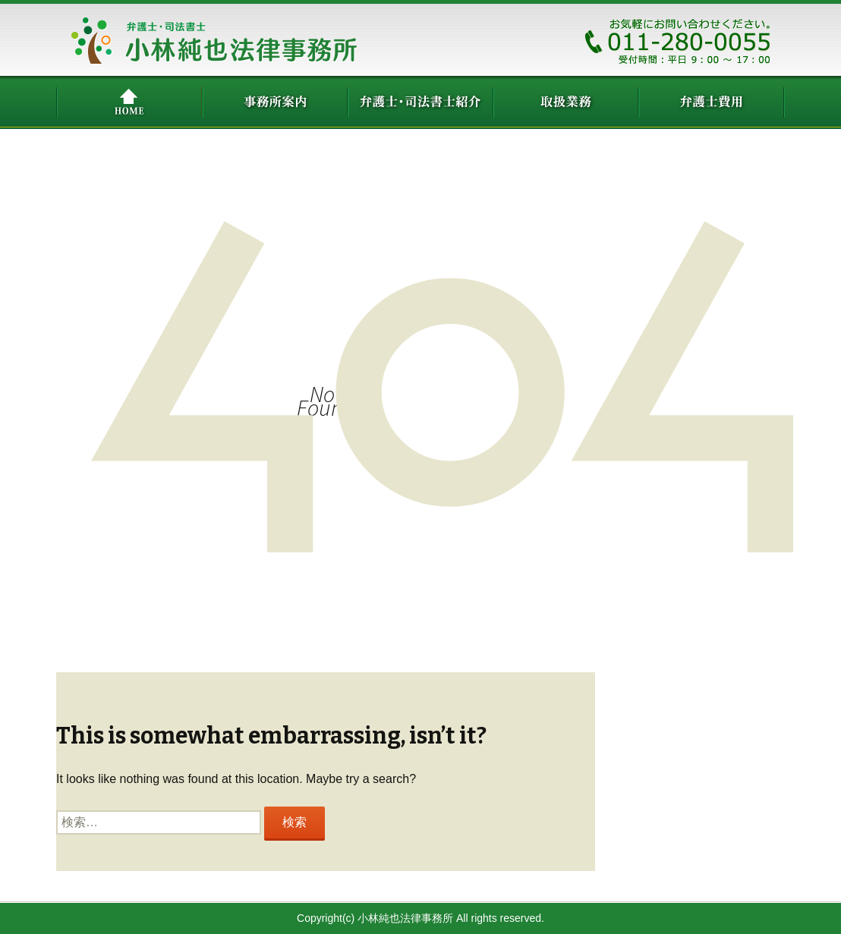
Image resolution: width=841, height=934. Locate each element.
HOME (129, 102)
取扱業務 (566, 102)
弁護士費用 (712, 102)
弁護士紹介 (420, 102)
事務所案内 (275, 102)
